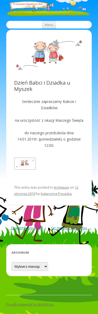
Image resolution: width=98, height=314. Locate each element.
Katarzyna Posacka (56, 193)
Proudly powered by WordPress (30, 304)
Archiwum (61, 187)
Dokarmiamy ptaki (24, 227)
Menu (49, 25)
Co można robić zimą (71, 227)
